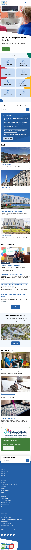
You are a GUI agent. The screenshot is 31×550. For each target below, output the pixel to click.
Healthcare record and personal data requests (12, 519)
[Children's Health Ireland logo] (4, 3)
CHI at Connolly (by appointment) (12, 211)
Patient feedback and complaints (9, 484)
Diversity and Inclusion (6, 517)
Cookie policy (4, 513)
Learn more (15, 343)
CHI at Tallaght (6, 236)
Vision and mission (5, 502)
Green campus (4, 521)
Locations (3, 467)
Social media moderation (7, 525)
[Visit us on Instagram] (11, 535)
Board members (5, 504)
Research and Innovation (8, 418)
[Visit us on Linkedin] (8, 535)
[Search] (27, 109)
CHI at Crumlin (6, 165)
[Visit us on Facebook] (5, 535)
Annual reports (4, 498)
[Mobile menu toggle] (29, 2)
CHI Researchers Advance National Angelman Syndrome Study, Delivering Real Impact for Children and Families (14, 284)
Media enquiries (5, 490)
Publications (3, 496)
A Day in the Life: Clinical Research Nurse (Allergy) (13, 295)
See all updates (8, 138)
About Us (6, 49)
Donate (3, 488)
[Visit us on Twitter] (2, 535)
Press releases (4, 506)
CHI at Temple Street (8, 188)
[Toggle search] (26, 3)
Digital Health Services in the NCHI (11, 274)
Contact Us (3, 486)
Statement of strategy (6, 500)
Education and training (8, 394)
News (2, 492)
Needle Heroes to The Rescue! (11, 265)
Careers (3, 370)
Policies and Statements (6, 511)
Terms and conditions (6, 523)
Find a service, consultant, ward (14, 106)
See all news (15, 307)
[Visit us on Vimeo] (14, 535)
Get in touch (3, 480)
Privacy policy (4, 515)
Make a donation (8, 448)
